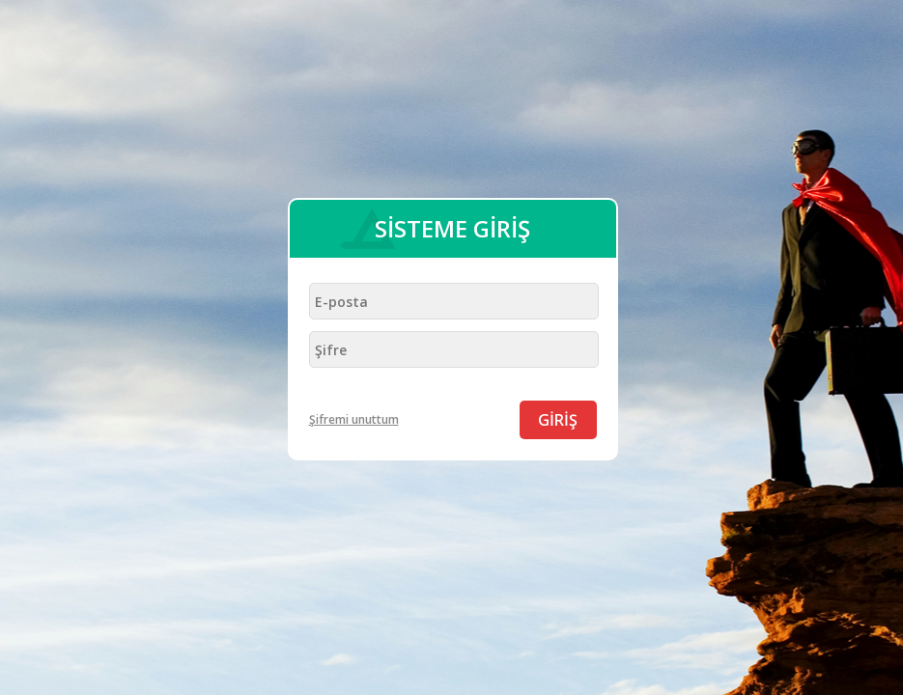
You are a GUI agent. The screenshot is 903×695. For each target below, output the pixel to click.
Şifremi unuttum (354, 419)
